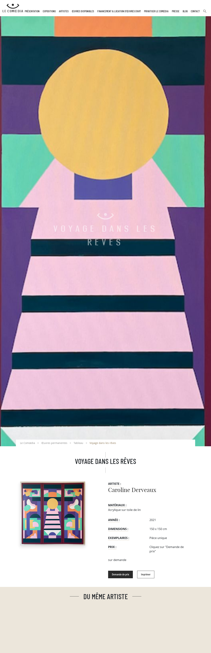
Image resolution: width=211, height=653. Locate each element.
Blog (185, 11)
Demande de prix (120, 574)
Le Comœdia (27, 443)
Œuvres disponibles (83, 11)
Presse (175, 11)
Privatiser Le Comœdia (156, 11)
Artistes (64, 11)
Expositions (49, 11)
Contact (195, 11)
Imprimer (146, 574)
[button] (205, 12)
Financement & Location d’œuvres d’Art (119, 11)
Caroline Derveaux (132, 490)
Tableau (78, 443)
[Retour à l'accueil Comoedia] (13, 8)
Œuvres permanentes (54, 443)
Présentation (32, 11)
